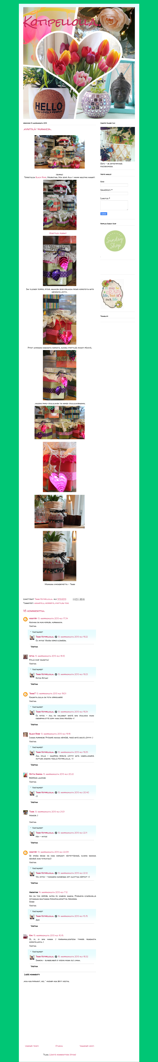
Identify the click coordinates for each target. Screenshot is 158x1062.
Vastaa (32, 626)
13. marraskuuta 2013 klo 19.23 (73, 674)
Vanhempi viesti (87, 1046)
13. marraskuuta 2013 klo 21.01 (50, 811)
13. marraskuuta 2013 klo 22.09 (53, 852)
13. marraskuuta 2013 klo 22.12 (73, 873)
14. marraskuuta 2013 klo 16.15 (73, 916)
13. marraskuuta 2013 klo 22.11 (72, 832)
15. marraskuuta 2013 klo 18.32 (73, 956)
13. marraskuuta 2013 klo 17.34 (53, 618)
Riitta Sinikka (35, 774)
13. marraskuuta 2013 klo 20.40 (73, 792)
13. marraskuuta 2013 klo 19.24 (73, 711)
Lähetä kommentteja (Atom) (62, 1054)
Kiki (31, 935)
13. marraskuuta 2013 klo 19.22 (73, 636)
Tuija (31, 811)
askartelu (39, 603)
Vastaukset (37, 632)
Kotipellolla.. (62, 22)
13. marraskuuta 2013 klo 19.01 (51, 693)
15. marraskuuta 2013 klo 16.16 (48, 935)
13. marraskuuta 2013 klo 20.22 (58, 774)
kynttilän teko (62, 603)
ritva (31, 656)
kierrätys (49, 603)
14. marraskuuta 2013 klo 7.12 (53, 892)
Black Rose (41, 177)
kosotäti (33, 618)
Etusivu (59, 1046)
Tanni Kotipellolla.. (45, 636)
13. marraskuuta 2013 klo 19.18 (55, 733)
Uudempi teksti (32, 1046)
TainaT (32, 693)
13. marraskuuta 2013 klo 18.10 (50, 656)
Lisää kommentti (32, 974)
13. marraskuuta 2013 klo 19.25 (73, 752)
